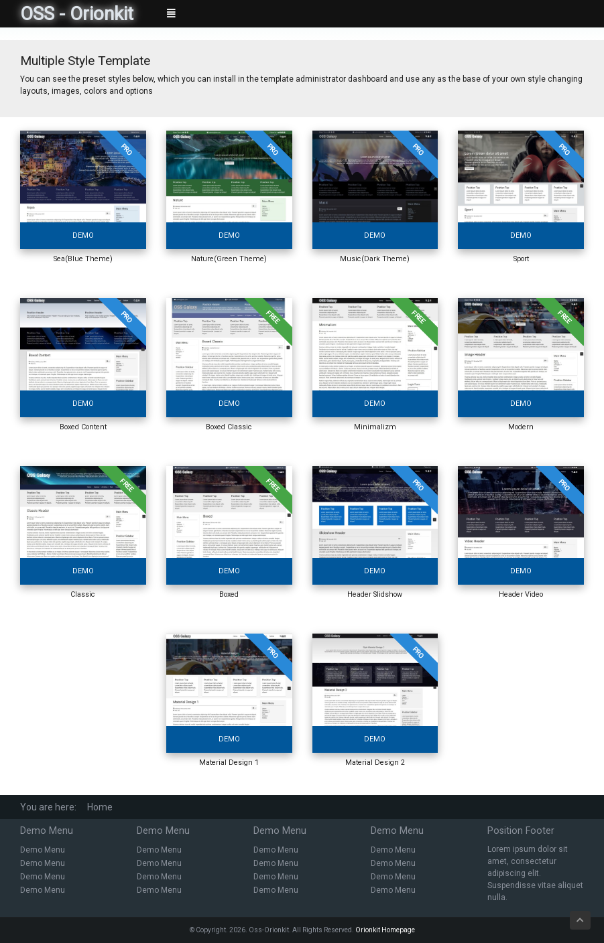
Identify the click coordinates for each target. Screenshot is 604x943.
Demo (83, 235)
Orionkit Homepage (385, 930)
